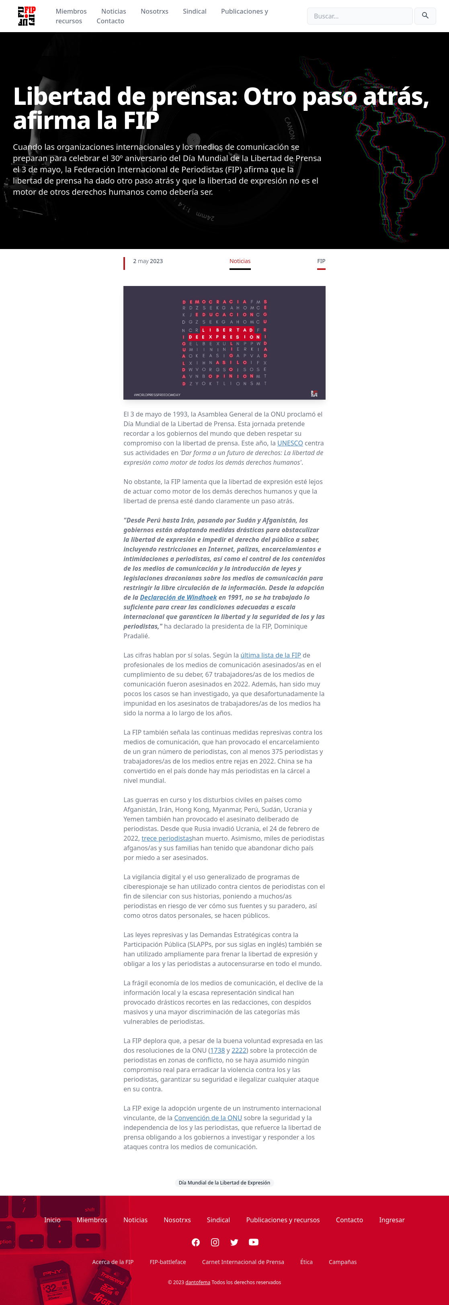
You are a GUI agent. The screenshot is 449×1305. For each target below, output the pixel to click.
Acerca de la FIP (112, 1262)
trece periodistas (166, 838)
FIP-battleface (168, 1262)
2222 (239, 1050)
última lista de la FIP (270, 655)
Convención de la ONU (208, 1117)
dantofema (197, 1282)
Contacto (110, 20)
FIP (321, 261)
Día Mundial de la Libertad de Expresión (224, 1182)
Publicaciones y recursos (283, 1219)
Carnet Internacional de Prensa (243, 1262)
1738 (217, 1050)
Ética (306, 1262)
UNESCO (290, 443)
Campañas (343, 1262)
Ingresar (392, 1219)
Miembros (72, 11)
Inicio (52, 1219)
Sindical (195, 11)
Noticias (114, 11)
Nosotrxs (155, 11)
